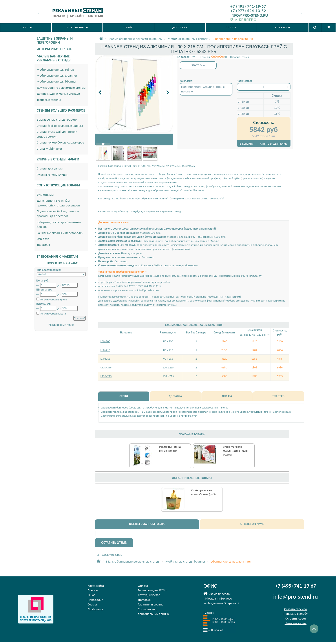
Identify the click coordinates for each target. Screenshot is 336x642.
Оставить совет (295, 618)
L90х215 (105, 358)
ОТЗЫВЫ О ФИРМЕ (252, 524)
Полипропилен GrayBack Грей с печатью (203, 89)
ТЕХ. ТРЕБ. (278, 396)
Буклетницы (45, 195)
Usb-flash (43, 239)
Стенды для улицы (50, 168)
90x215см (198, 65)
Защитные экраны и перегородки (60, 233)
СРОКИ (123, 396)
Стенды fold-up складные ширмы (60, 126)
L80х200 (105, 341)
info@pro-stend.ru (148, 290)
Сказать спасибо (295, 609)
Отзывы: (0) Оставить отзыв (224, 57)
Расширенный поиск (61, 324)
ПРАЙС (128, 27)
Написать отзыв (295, 623)
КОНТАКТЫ (282, 27)
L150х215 (106, 376)
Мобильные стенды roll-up (55, 70)
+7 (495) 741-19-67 (248, 6)
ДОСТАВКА (179, 27)
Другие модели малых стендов (58, 94)
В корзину (246, 143)
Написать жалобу (295, 614)
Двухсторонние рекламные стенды (61, 88)
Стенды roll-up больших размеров (60, 142)
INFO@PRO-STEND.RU (249, 15)
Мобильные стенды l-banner (57, 81)
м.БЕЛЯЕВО (243, 19)
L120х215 (106, 367)
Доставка (144, 600)
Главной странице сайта (142, 300)
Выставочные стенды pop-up (57, 119)
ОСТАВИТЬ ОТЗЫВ (114, 543)
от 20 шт (243, 108)
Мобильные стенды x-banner (57, 75)
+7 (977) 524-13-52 (248, 10)
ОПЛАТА (231, 27)
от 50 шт (243, 114)
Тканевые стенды (49, 100)
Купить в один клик (273, 143)
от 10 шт (243, 101)
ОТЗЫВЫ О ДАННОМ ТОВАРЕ (147, 524)
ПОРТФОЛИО (77, 27)
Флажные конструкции (53, 175)
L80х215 (105, 350)
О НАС (26, 27)
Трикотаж (43, 245)
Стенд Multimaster (49, 149)
